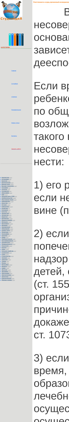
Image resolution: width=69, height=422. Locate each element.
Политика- (6, 235)
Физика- (5, 263)
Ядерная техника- (8, 280)
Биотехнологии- (8, 182)
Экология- (6, 270)
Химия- (5, 268)
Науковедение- (7, 227)
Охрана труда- (7, 230)
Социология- (7, 252)
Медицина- (6, 222)
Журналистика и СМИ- (9, 196)
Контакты (14, 136)
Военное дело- (8, 184)
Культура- (6, 211)
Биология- (6, 181)
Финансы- (6, 266)
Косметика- (6, 208)
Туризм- (5, 261)
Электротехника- (8, 275)
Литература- (7, 215)
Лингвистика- (7, 213)
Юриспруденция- (8, 278)
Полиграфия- (7, 234)
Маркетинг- (7, 217)
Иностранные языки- (9, 199)
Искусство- (6, 203)
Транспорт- (6, 259)
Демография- (7, 193)
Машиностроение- (8, 220)
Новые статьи (15, 123)
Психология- (7, 246)
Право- (5, 237)
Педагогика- (7, 232)
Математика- (7, 218)
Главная (13, 70)
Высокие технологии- (9, 186)
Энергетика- (7, 276)
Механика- (6, 225)
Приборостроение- (8, 239)
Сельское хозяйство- (9, 251)
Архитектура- (7, 177)
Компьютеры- (7, 206)
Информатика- (8, 201)
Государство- (7, 191)
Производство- (8, 242)
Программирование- (9, 240)
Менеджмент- (7, 223)
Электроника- (7, 273)
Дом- (5, 194)
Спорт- (5, 254)
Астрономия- (6, 179)
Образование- (7, 228)
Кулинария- (6, 210)
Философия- (7, 264)
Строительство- (8, 256)
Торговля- (6, 258)
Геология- (6, 189)
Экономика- (6, 271)
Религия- (6, 247)
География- (6, 187)
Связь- (5, 249)
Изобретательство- (9, 198)
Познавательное (16, 110)
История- (6, 205)
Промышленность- (8, 244)
